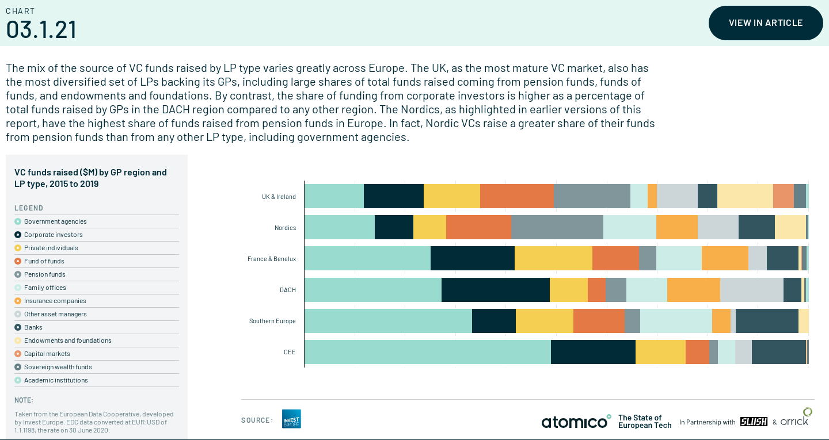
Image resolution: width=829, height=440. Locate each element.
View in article (766, 22)
